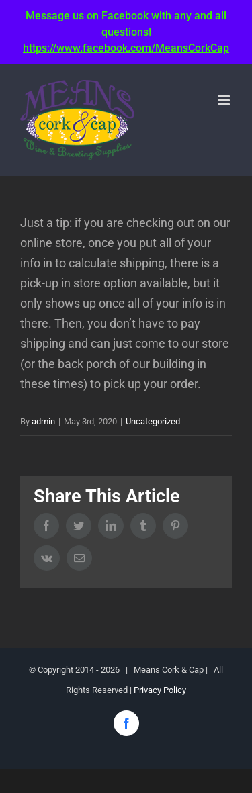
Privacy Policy (160, 690)
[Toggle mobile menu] (225, 100)
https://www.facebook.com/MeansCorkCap (126, 48)
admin (43, 421)
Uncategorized (153, 421)
